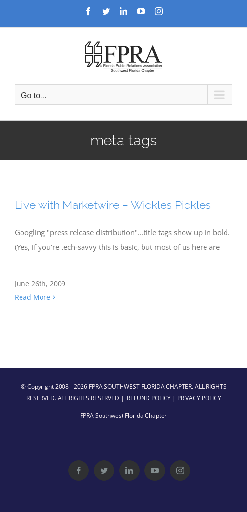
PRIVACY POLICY (199, 398)
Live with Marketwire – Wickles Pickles (113, 204)
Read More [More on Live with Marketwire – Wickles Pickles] (32, 297)
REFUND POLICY (149, 398)
